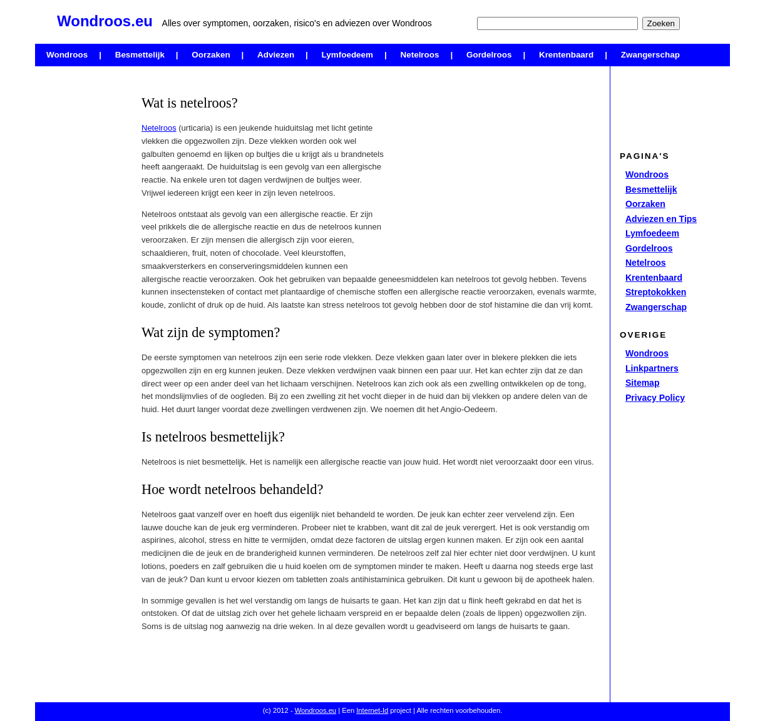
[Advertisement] (85, 259)
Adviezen (275, 54)
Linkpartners (652, 368)
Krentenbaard (566, 54)
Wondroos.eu (315, 710)
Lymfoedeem (347, 54)
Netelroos (420, 54)
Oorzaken (211, 54)
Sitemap (642, 383)
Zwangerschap (650, 54)
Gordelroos (488, 54)
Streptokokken (655, 292)
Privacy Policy (655, 398)
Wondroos (67, 54)
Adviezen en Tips (661, 219)
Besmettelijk (140, 54)
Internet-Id (372, 710)
